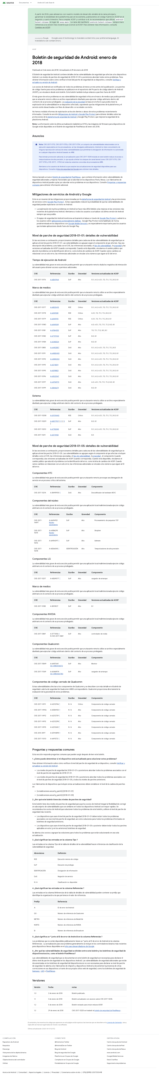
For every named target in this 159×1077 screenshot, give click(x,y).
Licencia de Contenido (114, 1022)
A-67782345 (54, 429)
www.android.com (113, 1053)
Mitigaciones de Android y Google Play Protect (77, 114)
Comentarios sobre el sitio (70, 1072)
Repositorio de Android (11, 1042)
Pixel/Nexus (50, 971)
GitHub (5, 1063)
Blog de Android (60, 1049)
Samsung (35, 971)
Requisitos (6, 1045)
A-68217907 (54, 421)
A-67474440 (54, 416)
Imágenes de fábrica (10, 1056)
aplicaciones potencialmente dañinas (66, 221)
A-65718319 (54, 365)
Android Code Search (46, 3)
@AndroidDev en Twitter (63, 1045)
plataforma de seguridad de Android (62, 117)
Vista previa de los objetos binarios (14, 1053)
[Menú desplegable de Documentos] (32, 2)
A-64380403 (54, 353)
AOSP (34, 49)
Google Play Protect (55, 202)
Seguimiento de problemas (116, 1063)
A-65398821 (54, 371)
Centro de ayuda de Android (117, 1042)
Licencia (46, 1072)
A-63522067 (54, 376)
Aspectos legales (35, 1072)
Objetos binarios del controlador (14, 1060)
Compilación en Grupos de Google (67, 1060)
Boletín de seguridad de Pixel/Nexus (66, 177)
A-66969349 (54, 325)
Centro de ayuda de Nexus (116, 1049)
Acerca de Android (9, 1072)
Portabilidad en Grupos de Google (67, 1063)
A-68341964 (54, 280)
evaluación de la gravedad (74, 102)
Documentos (24, 3)
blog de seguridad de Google (68, 169)
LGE (42, 971)
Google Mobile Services (77, 224)
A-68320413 (54, 307)
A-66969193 (54, 319)
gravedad (118, 246)
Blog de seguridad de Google (65, 1053)
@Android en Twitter (62, 1042)
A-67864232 (54, 330)
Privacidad (55, 1072)
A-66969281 (54, 313)
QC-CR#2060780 (56, 674)
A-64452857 (54, 348)
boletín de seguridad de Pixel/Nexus (107, 1011)
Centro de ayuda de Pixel (115, 1045)
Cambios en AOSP (42, 27)
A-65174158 (54, 435)
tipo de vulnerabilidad (102, 246)
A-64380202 (54, 359)
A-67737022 (54, 336)
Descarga (6, 1049)
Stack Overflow (112, 1060)
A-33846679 (54, 388)
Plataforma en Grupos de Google (66, 1056)
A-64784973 (54, 382)
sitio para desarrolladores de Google (79, 946)
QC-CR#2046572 (56, 666)
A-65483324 (54, 342)
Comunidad (22, 1072)
